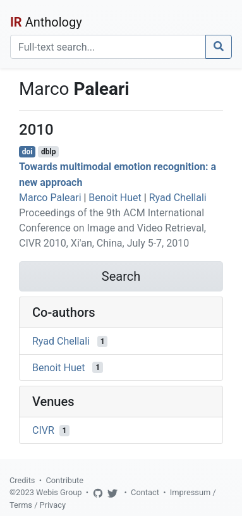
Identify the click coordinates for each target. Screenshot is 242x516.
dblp (48, 151)
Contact (145, 492)
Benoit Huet (114, 198)
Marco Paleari (50, 198)
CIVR (43, 430)
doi (27, 151)
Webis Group (59, 492)
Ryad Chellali (178, 198)
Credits (22, 480)
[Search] (108, 47)
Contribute (64, 480)
